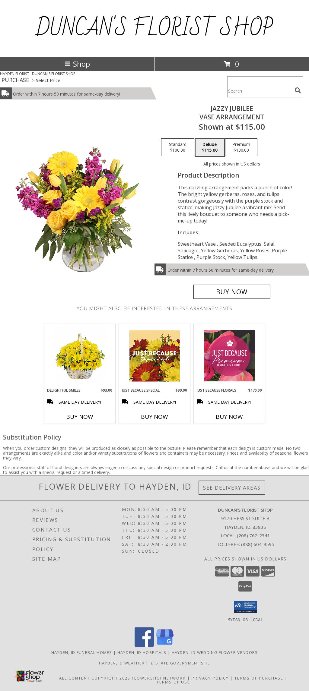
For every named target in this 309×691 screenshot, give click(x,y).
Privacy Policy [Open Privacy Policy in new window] (210, 677)
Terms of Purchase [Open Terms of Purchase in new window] (258, 677)
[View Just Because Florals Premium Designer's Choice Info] (229, 356)
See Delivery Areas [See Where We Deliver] (232, 487)
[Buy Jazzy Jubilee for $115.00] (231, 292)
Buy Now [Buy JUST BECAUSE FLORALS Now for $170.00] (229, 417)
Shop (77, 64)
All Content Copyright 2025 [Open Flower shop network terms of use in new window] (94, 677)
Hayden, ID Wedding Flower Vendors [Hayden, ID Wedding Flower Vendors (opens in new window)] (215, 652)
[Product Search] (260, 90)
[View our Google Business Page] (164, 645)
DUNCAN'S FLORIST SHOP (154, 28)
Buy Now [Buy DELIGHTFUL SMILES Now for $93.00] (79, 417)
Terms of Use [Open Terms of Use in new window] (173, 681)
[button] (245, 607)
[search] (298, 90)
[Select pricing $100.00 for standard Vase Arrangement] (177, 147)
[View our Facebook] (144, 645)
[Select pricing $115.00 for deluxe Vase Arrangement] (210, 147)
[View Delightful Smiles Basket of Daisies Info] (80, 356)
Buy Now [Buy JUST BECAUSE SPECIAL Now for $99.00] (154, 417)
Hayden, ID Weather (122, 662)
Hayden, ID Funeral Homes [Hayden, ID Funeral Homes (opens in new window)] (81, 652)
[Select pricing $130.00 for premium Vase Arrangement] (241, 147)
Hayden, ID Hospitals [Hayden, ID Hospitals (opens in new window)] (142, 652)
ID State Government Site (180, 662)
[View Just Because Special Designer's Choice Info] (154, 356)
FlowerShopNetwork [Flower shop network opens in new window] (159, 677)
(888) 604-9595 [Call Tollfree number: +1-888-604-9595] (257, 544)
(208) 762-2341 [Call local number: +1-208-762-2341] (253, 535)
